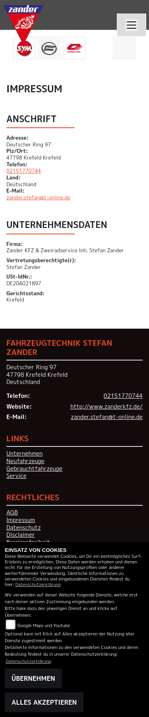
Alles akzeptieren (44, 702)
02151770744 (23, 170)
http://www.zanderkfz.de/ (106, 407)
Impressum (20, 520)
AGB (12, 512)
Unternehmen (24, 454)
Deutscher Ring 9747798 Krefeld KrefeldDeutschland (37, 374)
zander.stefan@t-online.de (38, 197)
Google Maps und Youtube (43, 625)
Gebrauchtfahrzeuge (34, 469)
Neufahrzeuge (25, 461)
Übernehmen (33, 678)
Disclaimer (20, 535)
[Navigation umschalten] (131, 25)
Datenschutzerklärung (38, 584)
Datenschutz (23, 528)
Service (16, 476)
